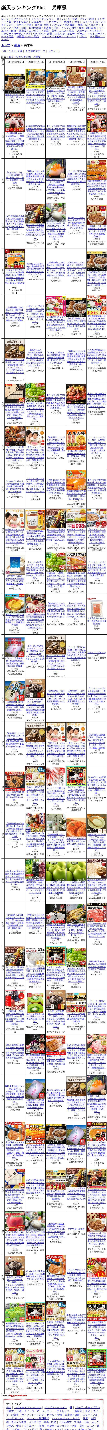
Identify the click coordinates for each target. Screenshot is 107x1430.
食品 (77, 22)
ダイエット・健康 (34, 1425)
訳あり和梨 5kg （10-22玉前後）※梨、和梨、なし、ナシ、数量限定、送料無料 (15, 177)
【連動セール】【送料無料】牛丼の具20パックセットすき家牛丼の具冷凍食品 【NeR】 (97, 231)
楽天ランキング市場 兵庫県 (25, 57)
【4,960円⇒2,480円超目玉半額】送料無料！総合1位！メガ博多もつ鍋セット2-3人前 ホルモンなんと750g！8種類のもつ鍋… (96, 785)
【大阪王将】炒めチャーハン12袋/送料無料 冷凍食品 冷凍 (76, 453)
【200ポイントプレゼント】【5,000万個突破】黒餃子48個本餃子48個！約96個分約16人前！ (55, 1061)
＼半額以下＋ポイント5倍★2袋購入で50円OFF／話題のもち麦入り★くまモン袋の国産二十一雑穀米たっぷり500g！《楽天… (96, 141)
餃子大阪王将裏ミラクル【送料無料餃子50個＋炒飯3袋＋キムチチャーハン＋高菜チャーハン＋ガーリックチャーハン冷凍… (96, 1330)
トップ (5, 45)
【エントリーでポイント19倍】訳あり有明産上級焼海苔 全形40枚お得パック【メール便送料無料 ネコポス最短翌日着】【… (96, 570)
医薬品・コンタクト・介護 (34, 30)
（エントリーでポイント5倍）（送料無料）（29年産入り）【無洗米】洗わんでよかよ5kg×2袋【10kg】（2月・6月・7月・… (97, 445)
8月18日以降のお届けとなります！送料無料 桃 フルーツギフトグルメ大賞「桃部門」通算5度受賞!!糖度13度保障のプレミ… (14, 1240)
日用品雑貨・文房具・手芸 (44, 27)
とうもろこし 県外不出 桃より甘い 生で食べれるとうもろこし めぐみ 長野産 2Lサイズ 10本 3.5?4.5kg (35, 1150)
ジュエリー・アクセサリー (46, 22)
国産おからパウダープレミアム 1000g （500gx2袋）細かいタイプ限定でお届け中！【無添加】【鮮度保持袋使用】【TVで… (96, 842)
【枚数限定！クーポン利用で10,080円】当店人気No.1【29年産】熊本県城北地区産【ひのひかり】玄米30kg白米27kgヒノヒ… (55, 611)
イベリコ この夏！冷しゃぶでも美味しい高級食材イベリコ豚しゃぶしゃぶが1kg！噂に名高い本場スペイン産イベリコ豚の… (55, 796)
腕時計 (67, 22)
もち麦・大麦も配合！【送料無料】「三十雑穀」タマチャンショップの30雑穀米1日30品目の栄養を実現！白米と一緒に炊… (96, 96)
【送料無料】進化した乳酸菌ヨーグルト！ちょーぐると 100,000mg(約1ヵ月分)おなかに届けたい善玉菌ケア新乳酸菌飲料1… (55, 842)
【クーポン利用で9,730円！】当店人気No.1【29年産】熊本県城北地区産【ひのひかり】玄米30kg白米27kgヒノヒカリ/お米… (76, 611)
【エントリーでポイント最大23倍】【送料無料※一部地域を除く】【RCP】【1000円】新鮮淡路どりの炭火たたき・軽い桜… (97, 696)
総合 (17, 45)
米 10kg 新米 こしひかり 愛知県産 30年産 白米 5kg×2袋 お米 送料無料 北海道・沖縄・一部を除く (76, 1320)
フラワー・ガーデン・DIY (15, 33)
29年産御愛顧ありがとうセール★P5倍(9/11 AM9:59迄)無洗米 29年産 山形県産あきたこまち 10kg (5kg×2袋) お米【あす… (96, 324)
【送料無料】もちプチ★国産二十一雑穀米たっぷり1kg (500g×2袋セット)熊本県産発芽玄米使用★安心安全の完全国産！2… (14, 141)
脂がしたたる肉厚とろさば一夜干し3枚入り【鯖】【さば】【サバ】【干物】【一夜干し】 (76, 930)
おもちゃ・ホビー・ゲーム (70, 33)
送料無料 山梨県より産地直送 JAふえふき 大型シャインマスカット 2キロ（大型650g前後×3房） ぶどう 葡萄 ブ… (36, 411)
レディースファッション (14, 19)
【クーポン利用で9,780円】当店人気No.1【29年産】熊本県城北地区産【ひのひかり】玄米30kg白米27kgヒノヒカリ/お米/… (35, 570)
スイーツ (87, 22)
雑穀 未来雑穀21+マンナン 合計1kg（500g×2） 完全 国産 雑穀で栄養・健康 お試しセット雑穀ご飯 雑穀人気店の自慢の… (14, 1094)
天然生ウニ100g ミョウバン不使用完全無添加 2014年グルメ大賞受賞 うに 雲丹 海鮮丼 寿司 (15, 620)
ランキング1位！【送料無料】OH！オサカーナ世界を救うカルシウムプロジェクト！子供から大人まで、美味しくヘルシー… (14, 367)
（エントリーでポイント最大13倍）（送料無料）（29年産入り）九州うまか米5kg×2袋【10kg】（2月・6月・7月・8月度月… (35, 486)
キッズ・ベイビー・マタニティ (59, 36)
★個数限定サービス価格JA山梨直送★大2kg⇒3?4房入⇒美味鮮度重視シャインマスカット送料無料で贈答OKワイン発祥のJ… (14, 1331)
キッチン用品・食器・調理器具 (79, 27)
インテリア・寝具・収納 (42, 1422)
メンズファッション (42, 19)
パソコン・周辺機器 (63, 24)
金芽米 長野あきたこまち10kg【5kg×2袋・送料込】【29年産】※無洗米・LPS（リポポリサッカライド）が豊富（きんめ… (35, 795)
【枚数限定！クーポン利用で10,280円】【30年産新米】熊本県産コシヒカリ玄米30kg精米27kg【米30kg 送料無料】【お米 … (55, 445)
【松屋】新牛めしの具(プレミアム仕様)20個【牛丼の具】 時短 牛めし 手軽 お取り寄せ (76, 323)
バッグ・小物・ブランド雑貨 (78, 19)
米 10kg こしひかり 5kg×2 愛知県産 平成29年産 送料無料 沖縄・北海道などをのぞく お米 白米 (76, 223)
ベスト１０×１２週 (11, 51)
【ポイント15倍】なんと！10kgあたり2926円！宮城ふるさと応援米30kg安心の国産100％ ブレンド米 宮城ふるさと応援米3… (76, 795)
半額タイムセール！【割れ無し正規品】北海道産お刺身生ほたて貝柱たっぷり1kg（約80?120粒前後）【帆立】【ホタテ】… (96, 1104)
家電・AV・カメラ (88, 24)
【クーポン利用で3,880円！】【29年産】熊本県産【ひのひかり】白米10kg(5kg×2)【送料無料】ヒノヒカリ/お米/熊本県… (35, 654)
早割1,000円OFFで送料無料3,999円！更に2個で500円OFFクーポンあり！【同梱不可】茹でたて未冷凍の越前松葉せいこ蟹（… (35, 841)
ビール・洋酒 (24, 24)
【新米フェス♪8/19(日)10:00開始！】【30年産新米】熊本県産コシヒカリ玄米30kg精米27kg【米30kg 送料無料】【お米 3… (35, 358)
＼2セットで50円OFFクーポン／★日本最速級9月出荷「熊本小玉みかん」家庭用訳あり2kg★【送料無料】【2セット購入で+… (14, 277)
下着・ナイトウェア (28, 1411)
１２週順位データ (35, 51)
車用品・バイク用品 (28, 36)
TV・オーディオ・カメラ (66, 1418)
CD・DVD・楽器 (42, 33)
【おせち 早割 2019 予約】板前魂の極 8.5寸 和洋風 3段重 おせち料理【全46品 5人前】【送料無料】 (55, 1095)
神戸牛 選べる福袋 (76, 1229)
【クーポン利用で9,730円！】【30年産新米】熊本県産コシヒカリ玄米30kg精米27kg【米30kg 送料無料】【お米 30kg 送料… (96, 1009)
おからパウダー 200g (96, 653)
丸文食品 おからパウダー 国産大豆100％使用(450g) (96, 621)
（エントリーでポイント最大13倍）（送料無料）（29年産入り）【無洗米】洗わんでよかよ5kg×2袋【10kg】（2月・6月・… (35, 314)
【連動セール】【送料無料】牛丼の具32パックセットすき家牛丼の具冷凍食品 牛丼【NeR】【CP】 (96, 1238)
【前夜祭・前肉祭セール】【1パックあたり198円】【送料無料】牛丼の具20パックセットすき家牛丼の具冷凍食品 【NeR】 (76, 95)
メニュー (53, 51)
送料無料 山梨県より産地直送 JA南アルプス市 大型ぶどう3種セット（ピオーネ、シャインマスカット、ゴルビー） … (35, 887)
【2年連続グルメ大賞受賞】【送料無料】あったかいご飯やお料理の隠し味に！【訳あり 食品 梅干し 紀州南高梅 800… (15, 1150)
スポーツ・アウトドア (89, 30)
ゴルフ (83, 36)
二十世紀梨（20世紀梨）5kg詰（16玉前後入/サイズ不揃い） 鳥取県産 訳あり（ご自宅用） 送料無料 (55, 887)
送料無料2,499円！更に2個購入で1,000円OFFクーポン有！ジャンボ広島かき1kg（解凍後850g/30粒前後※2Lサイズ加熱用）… (55, 231)
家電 (85, 1418)
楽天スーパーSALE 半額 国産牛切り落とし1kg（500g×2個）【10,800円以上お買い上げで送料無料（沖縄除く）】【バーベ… (96, 931)
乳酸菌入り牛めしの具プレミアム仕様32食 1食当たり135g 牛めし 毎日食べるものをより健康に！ (56, 96)
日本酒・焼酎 (41, 24)
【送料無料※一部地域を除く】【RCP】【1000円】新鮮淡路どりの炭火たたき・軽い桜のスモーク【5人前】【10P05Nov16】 (14, 831)
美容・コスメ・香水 (63, 30)
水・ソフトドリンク (33, 1414)
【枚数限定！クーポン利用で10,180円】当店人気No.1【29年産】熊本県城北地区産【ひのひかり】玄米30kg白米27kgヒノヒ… (14, 741)
